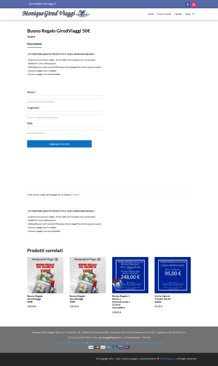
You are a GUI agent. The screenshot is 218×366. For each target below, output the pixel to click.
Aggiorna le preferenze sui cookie (107, 342)
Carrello (178, 14)
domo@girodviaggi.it (42, 3)
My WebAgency (167, 358)
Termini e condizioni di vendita (146, 342)
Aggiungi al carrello (59, 143)
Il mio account (164, 14)
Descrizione (34, 44)
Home (151, 14)
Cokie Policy (61, 342)
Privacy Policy (78, 342)
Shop (187, 14)
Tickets (75, 194)
